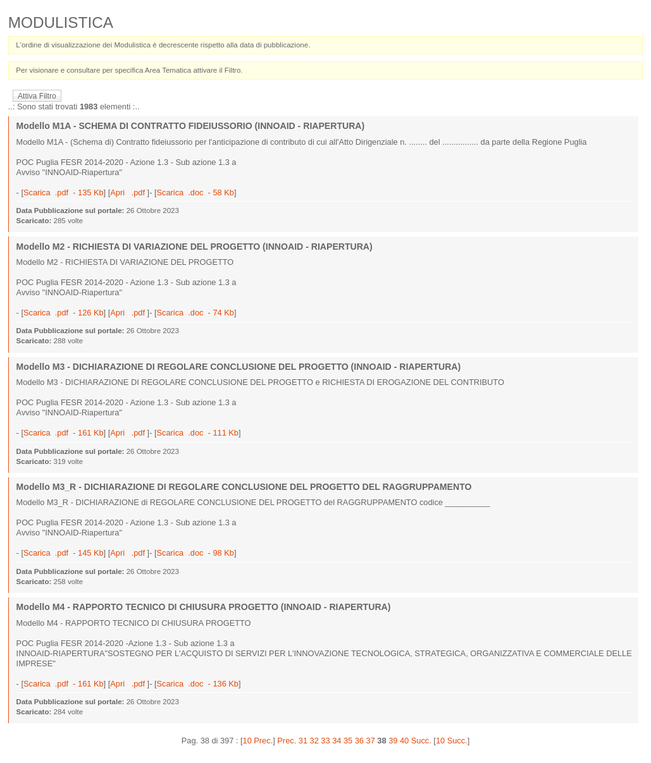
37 (370, 740)
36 (359, 740)
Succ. (421, 740)
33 (325, 740)
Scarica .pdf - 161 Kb (63, 432)
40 (404, 740)
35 (348, 740)
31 (303, 740)
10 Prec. (258, 740)
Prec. (286, 740)
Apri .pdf (128, 192)
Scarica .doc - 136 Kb (198, 683)
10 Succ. (452, 740)
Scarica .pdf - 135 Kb (63, 192)
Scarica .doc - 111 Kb (198, 432)
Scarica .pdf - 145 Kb (63, 553)
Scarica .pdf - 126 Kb (63, 312)
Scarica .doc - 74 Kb (195, 312)
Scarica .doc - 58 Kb (195, 192)
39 (392, 740)
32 (314, 740)
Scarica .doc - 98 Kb (195, 553)
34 (336, 740)
